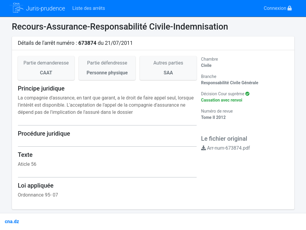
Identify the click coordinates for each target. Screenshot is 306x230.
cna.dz (12, 221)
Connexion (278, 8)
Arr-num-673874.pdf (225, 148)
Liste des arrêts (88, 8)
